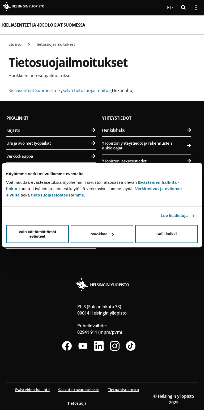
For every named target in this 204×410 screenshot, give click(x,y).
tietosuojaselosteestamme (57, 195)
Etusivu (15, 44)
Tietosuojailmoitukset (55, 44)
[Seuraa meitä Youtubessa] (83, 346)
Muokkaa (102, 234)
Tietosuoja (77, 403)
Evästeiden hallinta (32, 389)
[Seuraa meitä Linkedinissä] (99, 346)
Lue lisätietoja (174, 215)
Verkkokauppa (51, 156)
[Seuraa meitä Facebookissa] (67, 346)
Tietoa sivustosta (123, 389)
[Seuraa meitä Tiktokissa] (130, 346)
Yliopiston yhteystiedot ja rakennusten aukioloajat (146, 145)
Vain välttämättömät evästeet (37, 234)
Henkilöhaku (146, 130)
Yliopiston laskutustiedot (146, 161)
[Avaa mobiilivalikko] (194, 25)
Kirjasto (51, 130)
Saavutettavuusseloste (78, 389)
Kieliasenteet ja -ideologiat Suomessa (43, 25)
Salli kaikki (166, 234)
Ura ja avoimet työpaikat (51, 143)
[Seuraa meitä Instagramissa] (115, 346)
